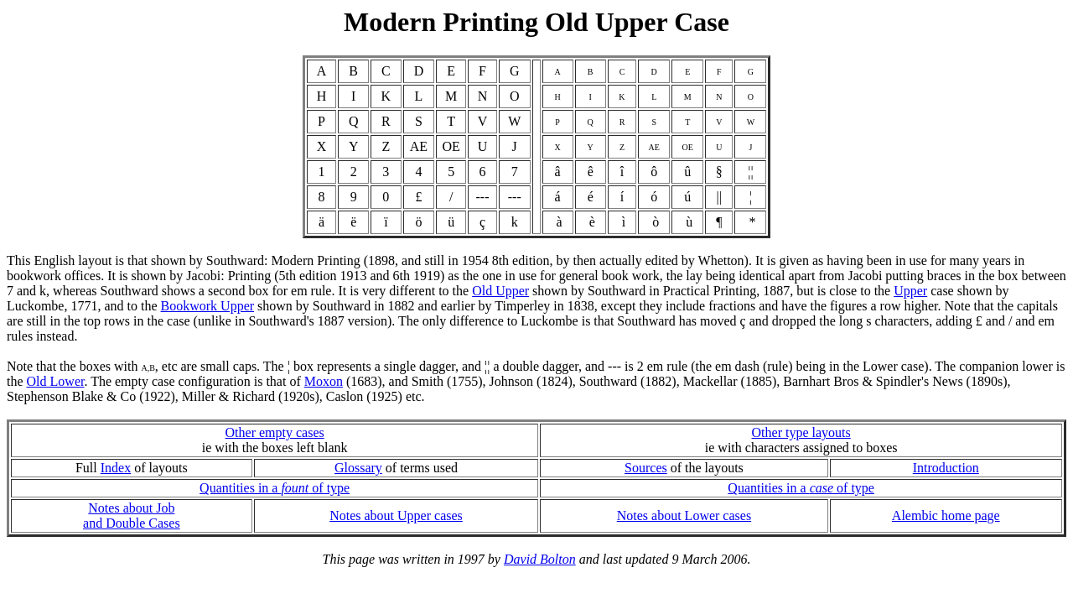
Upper (910, 291)
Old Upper (500, 291)
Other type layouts (801, 432)
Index (116, 468)
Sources (646, 468)
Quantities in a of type (275, 488)
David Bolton (540, 559)
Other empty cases (274, 432)
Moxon (323, 381)
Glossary (358, 468)
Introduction (946, 468)
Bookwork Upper (208, 306)
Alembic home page (946, 515)
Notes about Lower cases (684, 515)
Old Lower (56, 381)
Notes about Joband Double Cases (131, 515)
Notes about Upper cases (396, 515)
